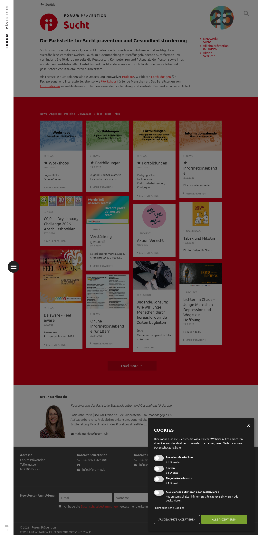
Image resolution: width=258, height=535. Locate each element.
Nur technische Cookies (169, 507)
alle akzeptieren (224, 519)
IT (7, 530)
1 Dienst (172, 472)
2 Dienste (173, 462)
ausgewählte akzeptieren (177, 519)
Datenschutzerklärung (168, 447)
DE (7, 526)
